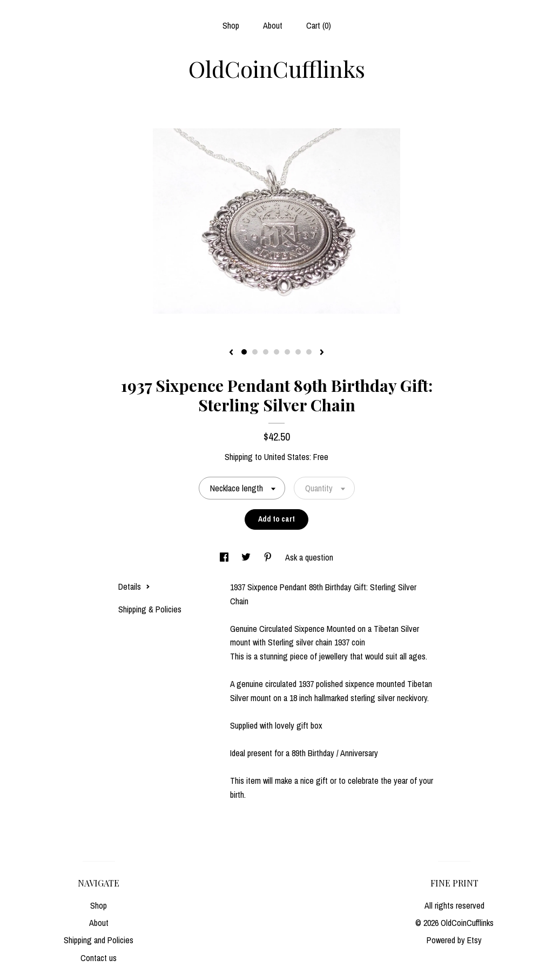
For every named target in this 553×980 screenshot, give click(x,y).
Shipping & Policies (149, 609)
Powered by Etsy (454, 940)
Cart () (318, 25)
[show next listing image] (322, 353)
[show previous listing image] (231, 353)
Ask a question (309, 557)
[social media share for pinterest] (269, 557)
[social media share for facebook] (225, 557)
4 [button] (276, 352)
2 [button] (255, 352)
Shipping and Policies (98, 940)
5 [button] (287, 352)
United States (286, 457)
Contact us (98, 958)
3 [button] (265, 352)
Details (134, 586)
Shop (230, 25)
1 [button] (244, 352)
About (272, 25)
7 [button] (309, 352)
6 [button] (298, 352)
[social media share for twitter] (247, 557)
